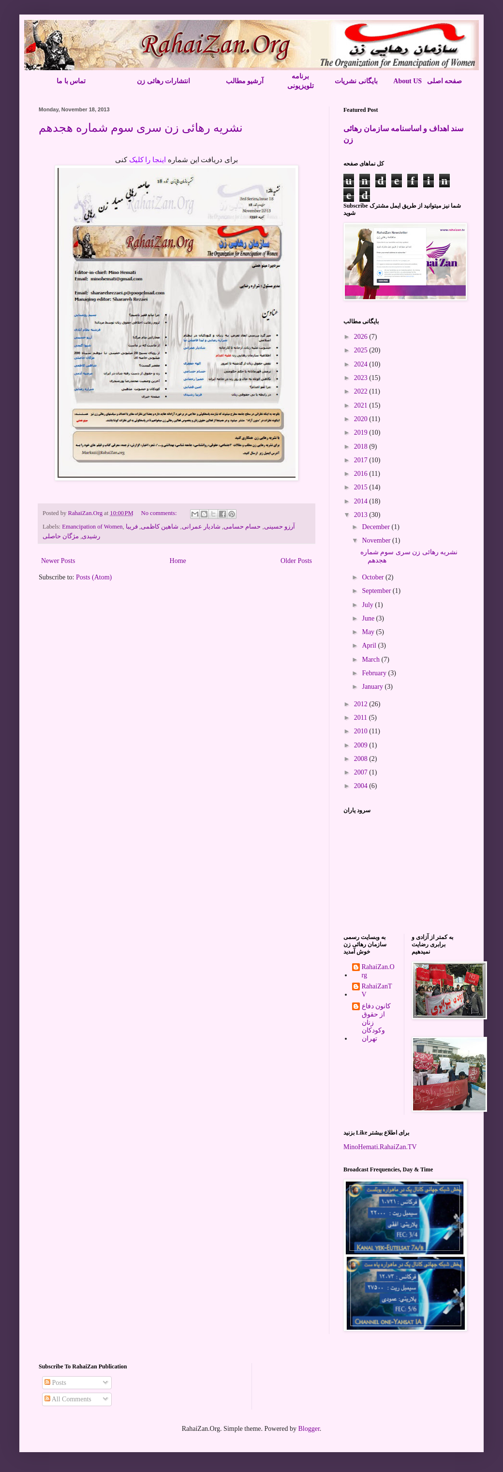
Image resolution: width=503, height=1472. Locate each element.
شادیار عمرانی (201, 526)
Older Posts (296, 560)
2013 (362, 514)
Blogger (308, 1428)
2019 (362, 432)
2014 (362, 501)
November (377, 540)
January (373, 686)
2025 (362, 350)
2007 (362, 772)
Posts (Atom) (94, 577)
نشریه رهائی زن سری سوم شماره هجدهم (141, 127)
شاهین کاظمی (159, 526)
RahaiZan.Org (378, 971)
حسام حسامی (242, 526)
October (373, 577)
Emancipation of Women (92, 526)
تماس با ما (71, 81)
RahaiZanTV (377, 990)
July (368, 604)
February (375, 673)
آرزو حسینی (279, 526)
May (369, 632)
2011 (361, 717)
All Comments (67, 1399)
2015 (362, 487)
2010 (362, 731)
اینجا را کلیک (148, 160)
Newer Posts (58, 560)
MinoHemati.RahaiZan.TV (380, 1147)
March (371, 659)
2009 (362, 745)
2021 (362, 405)
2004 (362, 785)
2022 (362, 391)
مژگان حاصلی (61, 536)
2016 (362, 473)
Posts (55, 1382)
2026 (362, 336)
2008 (362, 758)
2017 (362, 460)
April (370, 645)
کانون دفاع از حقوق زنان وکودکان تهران (376, 1022)
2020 (362, 419)
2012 (362, 704)
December (376, 527)
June (369, 618)
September (377, 590)
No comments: (159, 513)
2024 (362, 364)
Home (178, 560)
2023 (362, 377)
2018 (362, 446)
